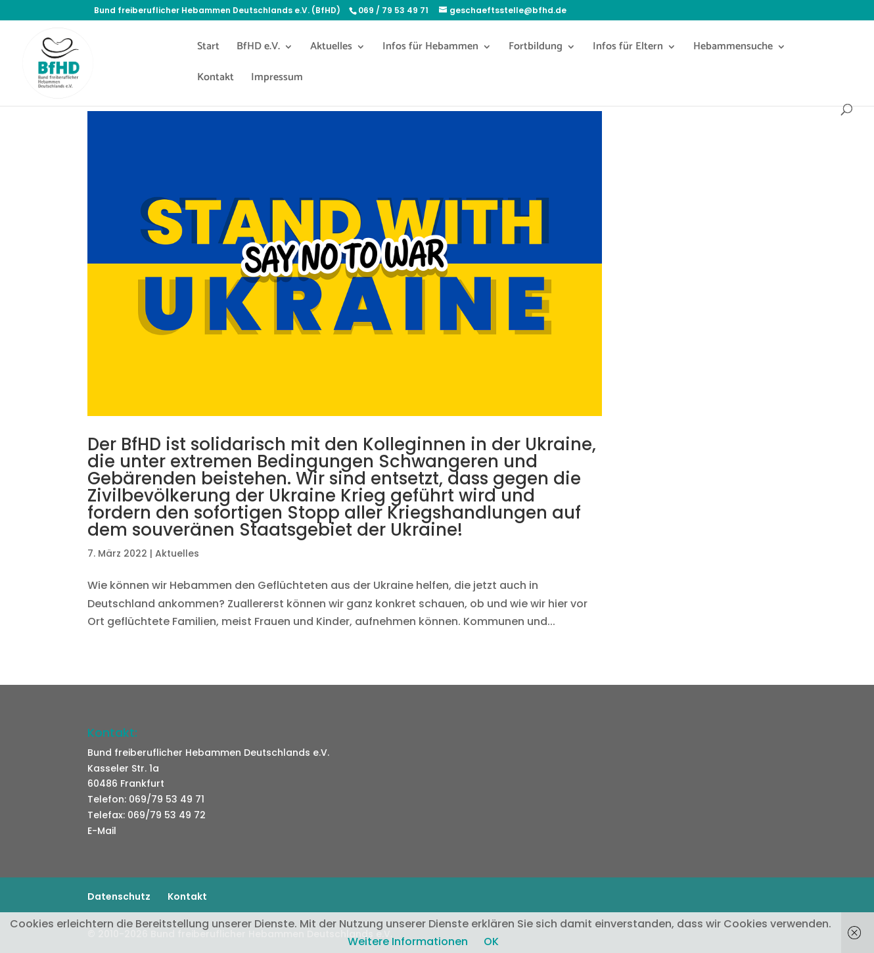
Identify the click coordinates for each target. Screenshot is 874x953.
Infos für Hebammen (430, 48)
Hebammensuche (733, 48)
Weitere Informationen (408, 941)
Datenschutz (118, 896)
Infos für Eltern (628, 48)
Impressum (277, 79)
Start (208, 48)
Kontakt (215, 79)
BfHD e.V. (258, 48)
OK (491, 941)
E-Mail (101, 830)
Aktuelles (331, 48)
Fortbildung (536, 48)
